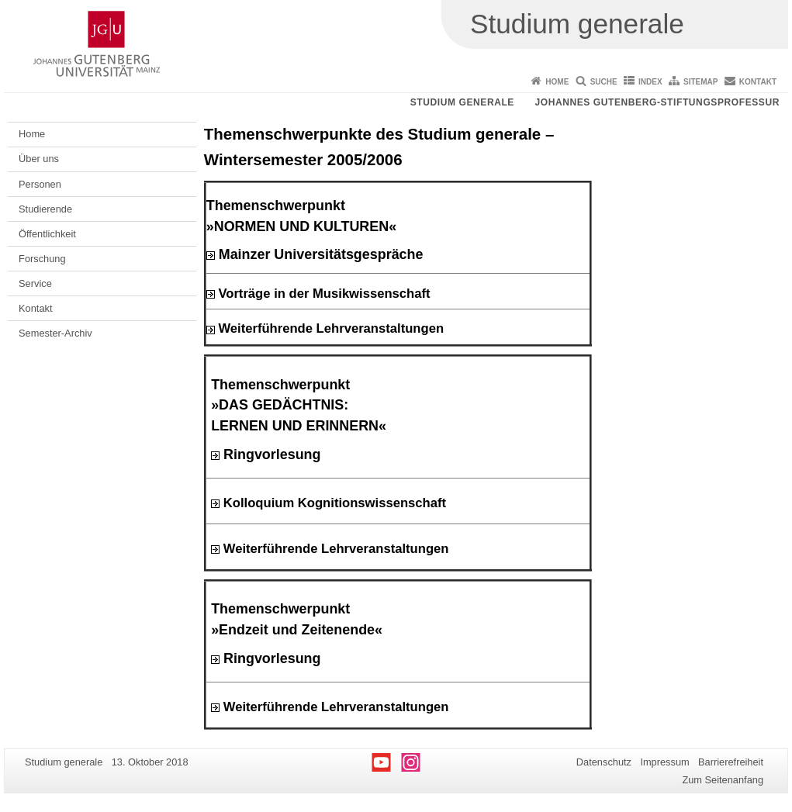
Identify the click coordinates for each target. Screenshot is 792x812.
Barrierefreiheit (730, 762)
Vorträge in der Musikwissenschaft (324, 293)
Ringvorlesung (265, 454)
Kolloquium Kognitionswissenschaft (334, 503)
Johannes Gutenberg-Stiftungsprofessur (657, 102)
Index (650, 82)
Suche (603, 82)
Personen (40, 184)
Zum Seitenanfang (722, 780)
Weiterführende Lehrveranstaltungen (331, 328)
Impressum (664, 762)
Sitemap (700, 82)
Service (35, 283)
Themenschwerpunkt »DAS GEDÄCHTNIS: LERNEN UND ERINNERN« (298, 405)
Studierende (45, 209)
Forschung (42, 258)
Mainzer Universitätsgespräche (315, 254)
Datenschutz (603, 762)
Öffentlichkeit (47, 234)
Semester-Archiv (55, 333)
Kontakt (757, 82)
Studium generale (462, 102)
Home (557, 82)
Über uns (39, 158)
